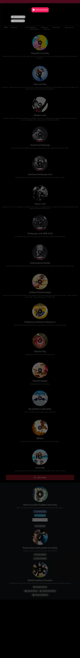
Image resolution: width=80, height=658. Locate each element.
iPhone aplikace (17, 20)
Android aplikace (18, 16)
